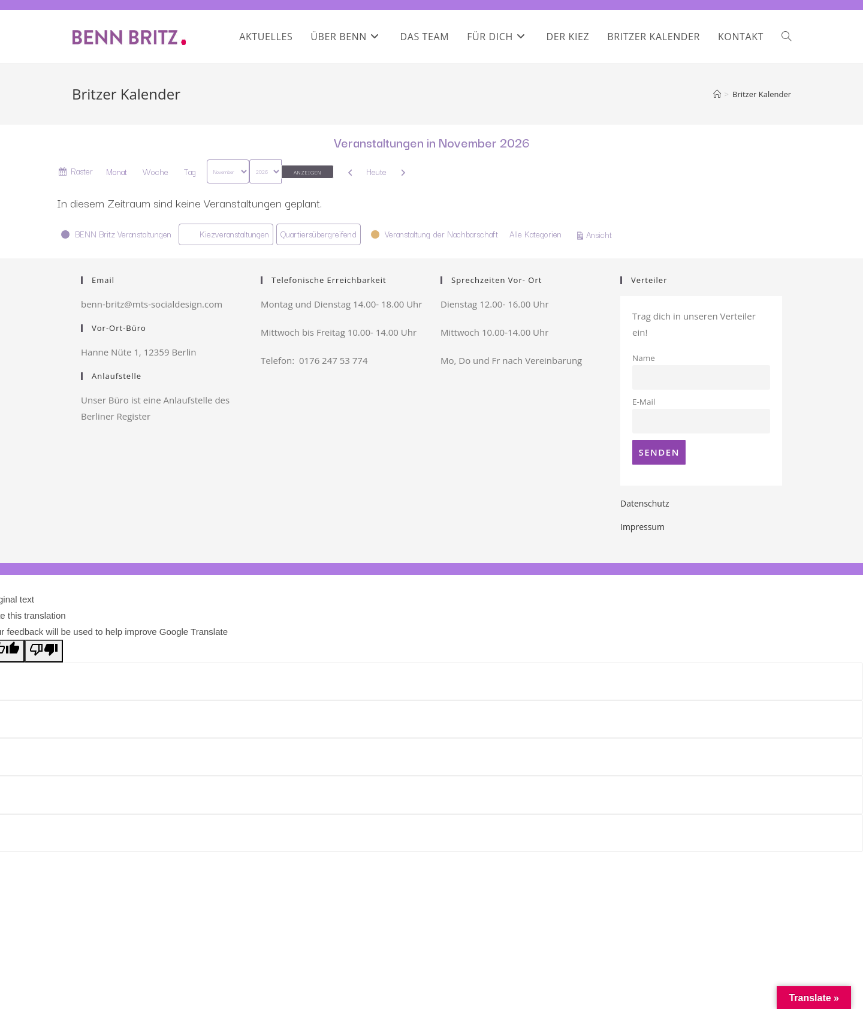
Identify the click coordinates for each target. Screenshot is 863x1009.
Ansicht (600, 234)
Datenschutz (644, 503)
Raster (82, 173)
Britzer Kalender (761, 94)
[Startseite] (717, 94)
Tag (190, 171)
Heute (376, 171)
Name (643, 358)
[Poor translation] (44, 651)
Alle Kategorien (535, 233)
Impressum (642, 526)
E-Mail (643, 401)
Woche (155, 171)
